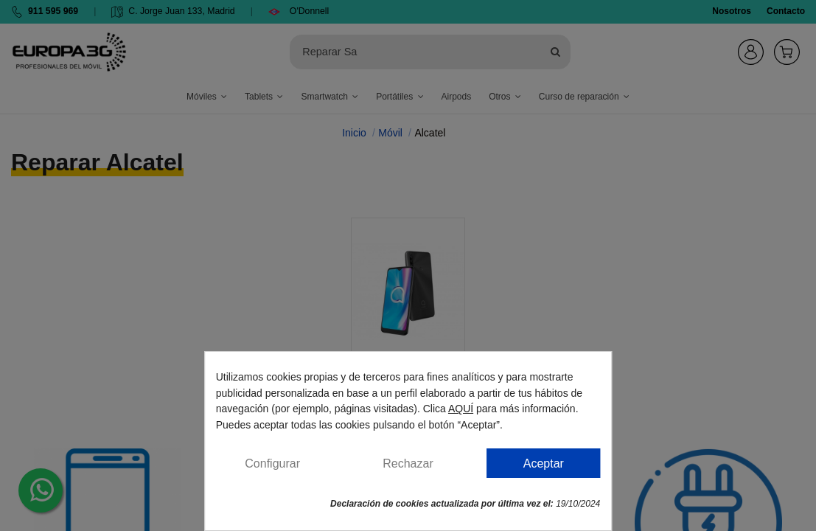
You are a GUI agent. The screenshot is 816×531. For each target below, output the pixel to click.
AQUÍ (460, 408)
